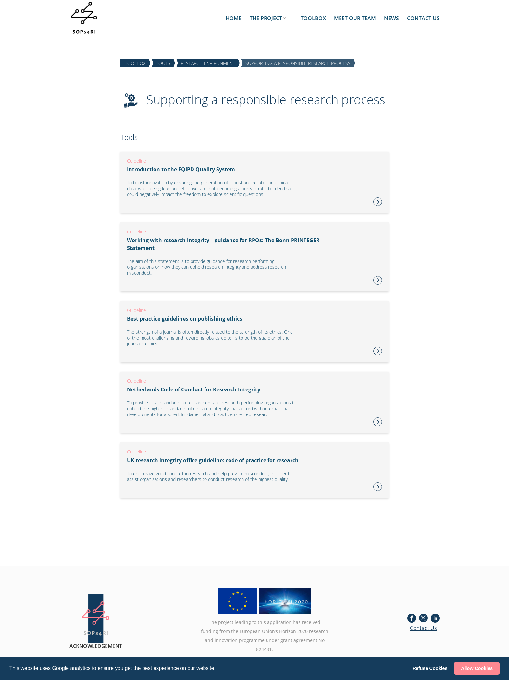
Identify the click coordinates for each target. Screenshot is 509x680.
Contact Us (423, 628)
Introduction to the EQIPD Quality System (181, 169)
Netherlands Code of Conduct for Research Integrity (193, 389)
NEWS (391, 18)
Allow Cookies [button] (477, 668)
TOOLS (163, 63)
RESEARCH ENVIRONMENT (208, 63)
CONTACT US (423, 18)
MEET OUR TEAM (355, 18)
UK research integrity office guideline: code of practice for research (213, 460)
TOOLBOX (313, 18)
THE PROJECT (266, 18)
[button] (218, 669)
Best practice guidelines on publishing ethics (184, 318)
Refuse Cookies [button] (430, 668)
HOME (234, 18)
